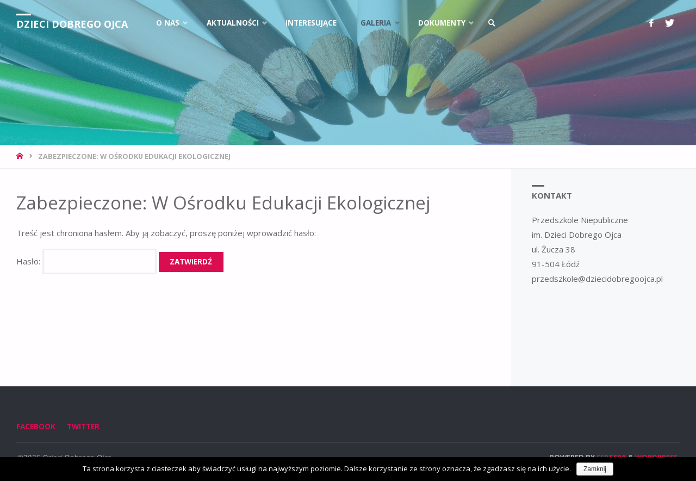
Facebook (35, 426)
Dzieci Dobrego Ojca (72, 23)
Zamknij (594, 469)
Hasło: (86, 261)
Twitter (83, 426)
